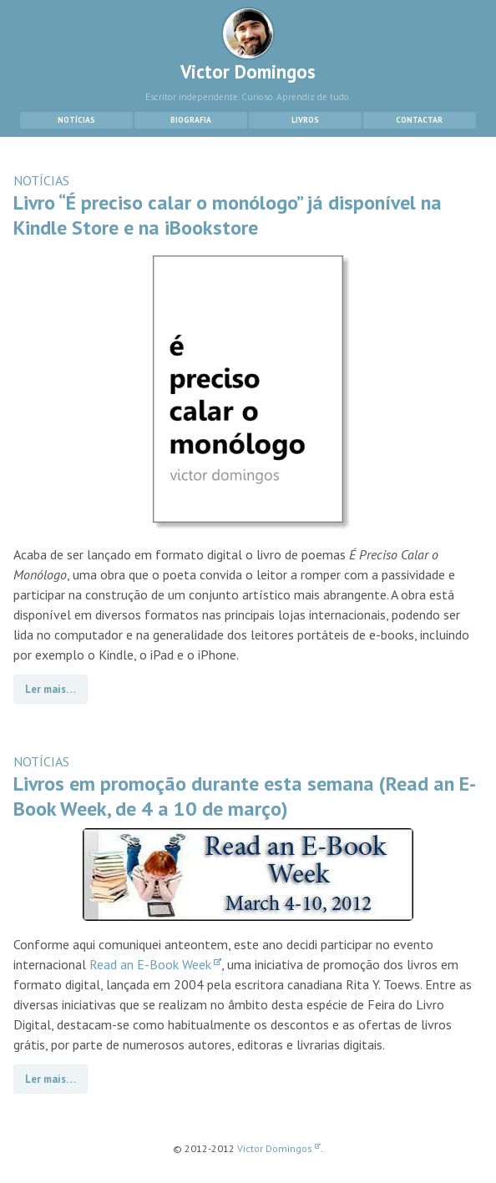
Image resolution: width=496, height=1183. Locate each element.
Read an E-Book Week (155, 964)
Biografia (190, 119)
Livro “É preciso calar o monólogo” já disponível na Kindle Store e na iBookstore (227, 215)
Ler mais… (50, 689)
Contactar (419, 119)
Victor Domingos (248, 45)
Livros (305, 119)
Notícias (76, 119)
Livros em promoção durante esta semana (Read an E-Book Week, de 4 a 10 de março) (244, 796)
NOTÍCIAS (41, 180)
